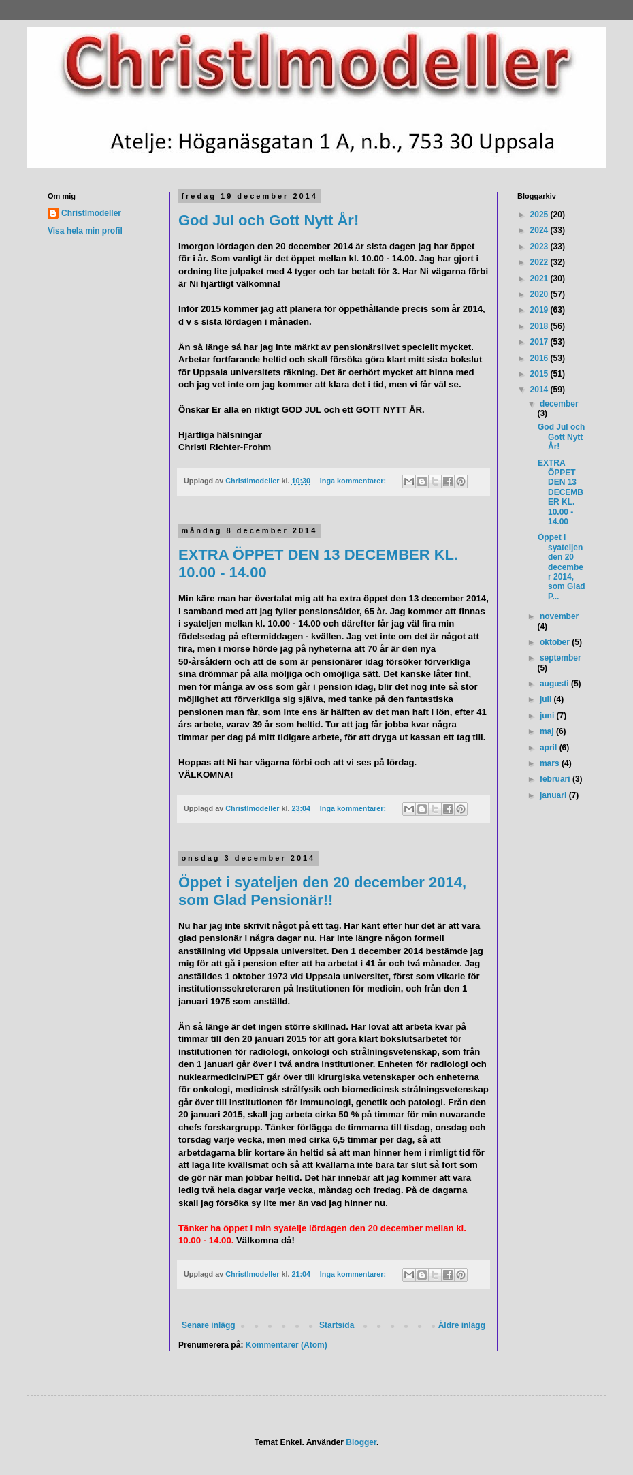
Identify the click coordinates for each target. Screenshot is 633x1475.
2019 (540, 310)
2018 (540, 326)
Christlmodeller (91, 213)
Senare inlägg (209, 1325)
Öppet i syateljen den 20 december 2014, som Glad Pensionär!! (322, 891)
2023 (540, 246)
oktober (556, 642)
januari (554, 795)
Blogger (361, 1442)
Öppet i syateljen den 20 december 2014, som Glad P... (561, 567)
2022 (540, 262)
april (549, 747)
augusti (555, 683)
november (559, 616)
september (560, 658)
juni (548, 715)
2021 (540, 278)
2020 (540, 294)
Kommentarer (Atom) (286, 1345)
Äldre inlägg (461, 1325)
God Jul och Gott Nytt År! (268, 220)
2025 (540, 214)
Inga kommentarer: (354, 481)
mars (551, 763)
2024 (540, 230)
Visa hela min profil (85, 231)
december (559, 404)
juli (547, 699)
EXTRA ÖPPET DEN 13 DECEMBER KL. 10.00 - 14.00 (560, 492)
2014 (540, 389)
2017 (540, 342)
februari (556, 779)
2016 (540, 358)
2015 (540, 374)
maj (548, 731)
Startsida (336, 1325)
